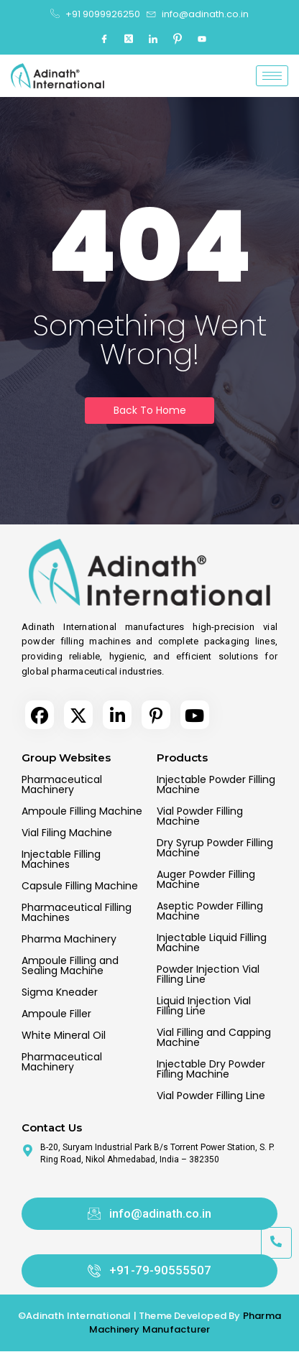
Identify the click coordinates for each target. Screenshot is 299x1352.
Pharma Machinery (69, 939)
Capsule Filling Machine (80, 886)
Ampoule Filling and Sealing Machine (70, 965)
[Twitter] (128, 39)
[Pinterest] (177, 39)
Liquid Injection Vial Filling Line (204, 1006)
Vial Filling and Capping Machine (214, 1037)
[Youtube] (202, 39)
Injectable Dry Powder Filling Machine (211, 1069)
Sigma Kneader (60, 992)
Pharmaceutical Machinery (62, 784)
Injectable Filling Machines (61, 859)
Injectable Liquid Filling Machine (212, 942)
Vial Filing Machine (67, 832)
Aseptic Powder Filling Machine (210, 911)
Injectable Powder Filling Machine (216, 784)
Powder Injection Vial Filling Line (208, 974)
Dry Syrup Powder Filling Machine (215, 847)
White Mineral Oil (64, 1035)
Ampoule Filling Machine (82, 811)
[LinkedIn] (153, 39)
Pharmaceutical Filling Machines (77, 912)
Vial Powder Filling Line (211, 1095)
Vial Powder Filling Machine (200, 816)
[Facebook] (104, 39)
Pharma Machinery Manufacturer (185, 1323)
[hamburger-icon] (272, 75)
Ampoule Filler (56, 1013)
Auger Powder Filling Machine (206, 879)
